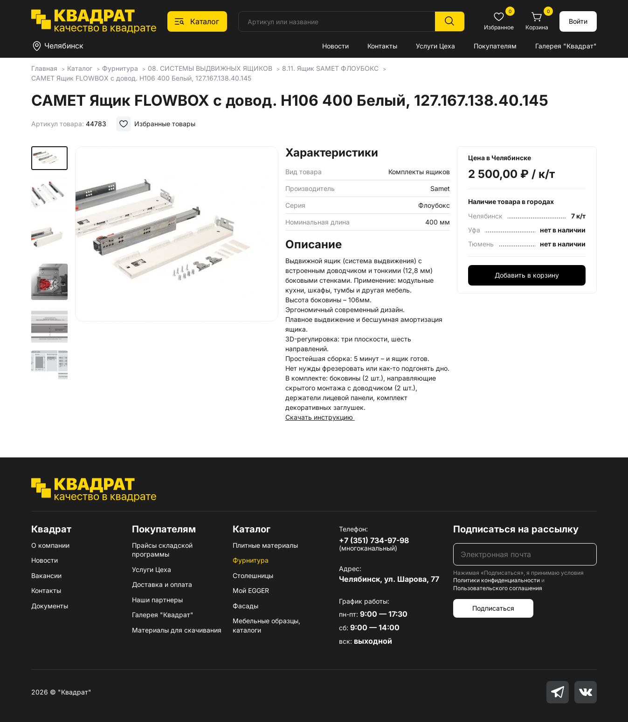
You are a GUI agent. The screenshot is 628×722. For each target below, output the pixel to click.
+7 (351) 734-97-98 (374, 540)
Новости (335, 46)
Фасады (245, 606)
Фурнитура (251, 560)
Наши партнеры (157, 600)
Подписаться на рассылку (516, 529)
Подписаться (493, 608)
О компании (50, 545)
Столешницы (253, 575)
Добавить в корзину (527, 275)
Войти (578, 21)
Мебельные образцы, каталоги (266, 625)
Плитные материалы (265, 545)
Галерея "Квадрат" (566, 46)
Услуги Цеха (435, 46)
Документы (49, 606)
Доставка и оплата (162, 584)
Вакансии (46, 575)
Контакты (382, 46)
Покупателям (495, 46)
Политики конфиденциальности (496, 580)
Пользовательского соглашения (497, 588)
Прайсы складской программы (162, 550)
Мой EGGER (251, 590)
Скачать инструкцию (320, 417)
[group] (176, 263)
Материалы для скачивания (176, 630)
